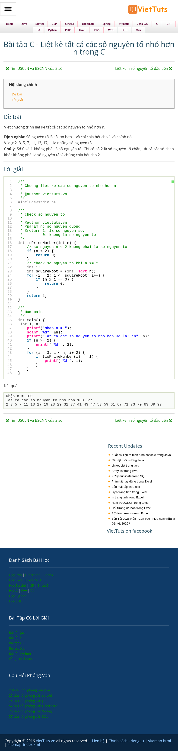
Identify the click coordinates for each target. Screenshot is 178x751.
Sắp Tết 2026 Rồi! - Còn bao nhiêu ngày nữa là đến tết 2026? (143, 521)
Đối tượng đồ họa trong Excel (131, 508)
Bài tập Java (17, 632)
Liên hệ (98, 740)
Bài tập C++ (17, 643)
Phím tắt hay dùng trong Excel (131, 481)
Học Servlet (18, 585)
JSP (32, 585)
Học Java (15, 575)
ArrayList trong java (124, 471)
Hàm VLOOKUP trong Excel (130, 502)
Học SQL (15, 601)
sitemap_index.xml (24, 744)
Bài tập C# (16, 648)
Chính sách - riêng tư (126, 740)
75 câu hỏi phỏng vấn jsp (27, 701)
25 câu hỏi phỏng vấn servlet (30, 695)
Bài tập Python (20, 653)
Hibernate (33, 575)
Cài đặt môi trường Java (127, 460)
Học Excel (16, 580)
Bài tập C (15, 637)
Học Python (17, 596)
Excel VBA (34, 580)
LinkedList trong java (125, 465)
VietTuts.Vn (46, 740)
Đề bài (17, 94)
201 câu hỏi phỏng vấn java (29, 690)
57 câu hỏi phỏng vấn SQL (28, 716)
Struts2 (43, 585)
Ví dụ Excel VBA (20, 658)
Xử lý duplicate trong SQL (128, 476)
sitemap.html (159, 740)
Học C (14, 590)
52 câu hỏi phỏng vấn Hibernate (33, 706)
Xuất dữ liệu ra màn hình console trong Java (141, 455)
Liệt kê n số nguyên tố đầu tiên (143, 68)
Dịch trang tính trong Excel (129, 492)
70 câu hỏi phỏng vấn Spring (30, 711)
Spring (49, 575)
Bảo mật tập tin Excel (125, 486)
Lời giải (17, 99)
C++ (24, 590)
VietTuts (148, 10)
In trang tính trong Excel (127, 497)
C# (32, 590)
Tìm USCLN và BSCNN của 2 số (34, 68)
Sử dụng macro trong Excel (129, 513)
